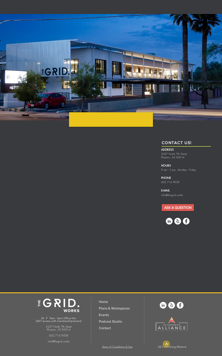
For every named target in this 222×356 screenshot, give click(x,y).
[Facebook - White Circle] (186, 221)
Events (104, 315)
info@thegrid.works (172, 195)
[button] (178, 207)
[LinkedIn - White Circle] (169, 221)
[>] (166, 343)
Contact (105, 328)
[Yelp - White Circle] (177, 221)
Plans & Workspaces (114, 308)
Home (103, 302)
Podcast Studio (110, 321)
